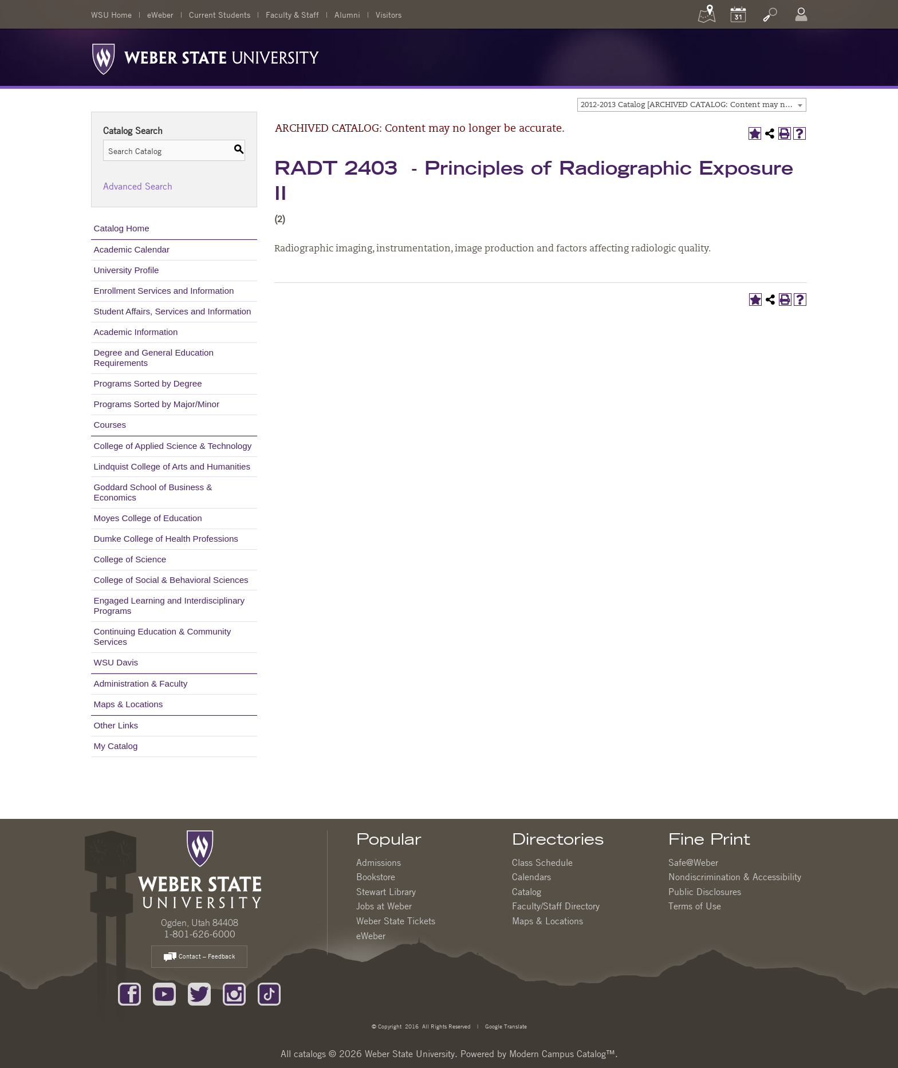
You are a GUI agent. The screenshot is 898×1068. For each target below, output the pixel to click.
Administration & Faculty (141, 683)
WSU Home (111, 14)
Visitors (388, 14)
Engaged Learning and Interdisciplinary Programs (169, 606)
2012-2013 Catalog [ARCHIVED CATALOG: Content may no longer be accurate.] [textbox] (693, 105)
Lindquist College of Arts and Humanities (172, 466)
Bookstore (375, 876)
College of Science (130, 559)
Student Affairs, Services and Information (172, 311)
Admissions (378, 862)
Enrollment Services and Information (164, 290)
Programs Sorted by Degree (148, 383)
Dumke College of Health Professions (166, 538)
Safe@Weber (693, 862)
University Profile (126, 270)
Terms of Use (694, 906)
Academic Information (136, 332)
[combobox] (691, 105)
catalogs (310, 1053)
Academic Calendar (132, 249)
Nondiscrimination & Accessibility (734, 876)
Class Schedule (542, 862)
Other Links (116, 725)
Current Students (219, 14)
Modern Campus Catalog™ (562, 1053)
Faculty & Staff (292, 14)
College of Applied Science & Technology (173, 446)
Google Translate (505, 1026)
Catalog (526, 891)
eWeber (160, 14)
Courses (110, 424)
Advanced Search (137, 186)
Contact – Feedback (199, 957)
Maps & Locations (128, 704)
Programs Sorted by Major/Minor (156, 404)
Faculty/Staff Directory (556, 906)
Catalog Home (121, 228)
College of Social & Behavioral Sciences (171, 580)
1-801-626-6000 (199, 934)
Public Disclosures (704, 891)
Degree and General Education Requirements (154, 358)
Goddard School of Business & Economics (153, 492)
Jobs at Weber (384, 906)
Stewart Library (386, 891)
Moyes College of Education (148, 518)
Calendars (531, 876)
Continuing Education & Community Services (162, 636)
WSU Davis (116, 662)
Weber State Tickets (395, 921)
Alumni (347, 14)
